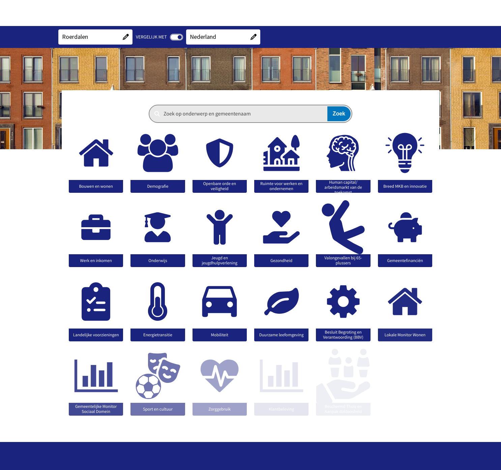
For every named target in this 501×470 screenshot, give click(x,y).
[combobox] (250, 113)
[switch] (176, 37)
